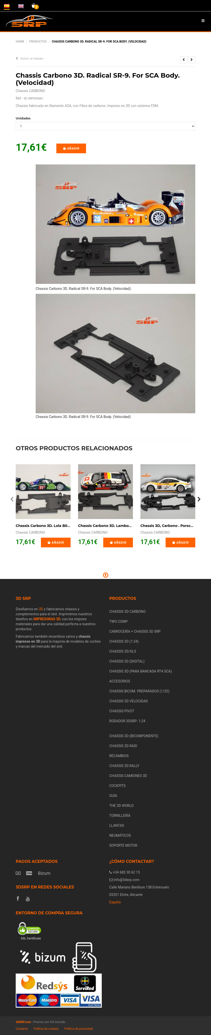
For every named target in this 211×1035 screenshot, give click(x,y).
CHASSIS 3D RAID (123, 746)
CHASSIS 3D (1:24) (124, 641)
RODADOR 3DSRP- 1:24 (127, 721)
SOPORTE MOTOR (123, 845)
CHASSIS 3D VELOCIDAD (128, 701)
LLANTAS (116, 826)
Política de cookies (46, 1029)
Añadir (71, 148)
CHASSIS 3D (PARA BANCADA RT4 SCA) (140, 671)
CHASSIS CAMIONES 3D (128, 776)
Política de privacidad (78, 1029)
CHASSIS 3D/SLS (122, 651)
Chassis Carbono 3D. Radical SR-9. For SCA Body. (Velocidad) (98, 79)
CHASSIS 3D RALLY (124, 766)
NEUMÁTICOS (120, 835)
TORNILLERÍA (119, 816)
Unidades (23, 118)
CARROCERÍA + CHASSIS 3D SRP (135, 631)
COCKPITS (117, 786)
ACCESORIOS (119, 681)
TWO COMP (118, 621)
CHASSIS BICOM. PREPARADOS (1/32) (139, 691)
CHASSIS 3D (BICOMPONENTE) (133, 736)
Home (20, 41)
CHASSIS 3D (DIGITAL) (126, 661)
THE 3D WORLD (121, 806)
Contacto (22, 1029)
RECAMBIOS (119, 756)
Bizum (44, 873)
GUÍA (113, 796)
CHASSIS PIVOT (121, 711)
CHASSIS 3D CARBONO (127, 612)
